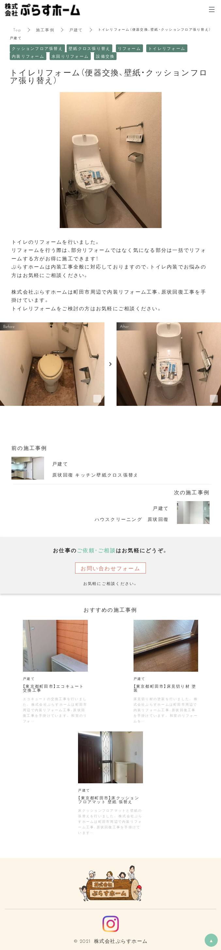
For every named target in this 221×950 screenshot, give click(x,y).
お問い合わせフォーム (110, 568)
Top (17, 30)
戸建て (76, 30)
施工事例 (45, 30)
